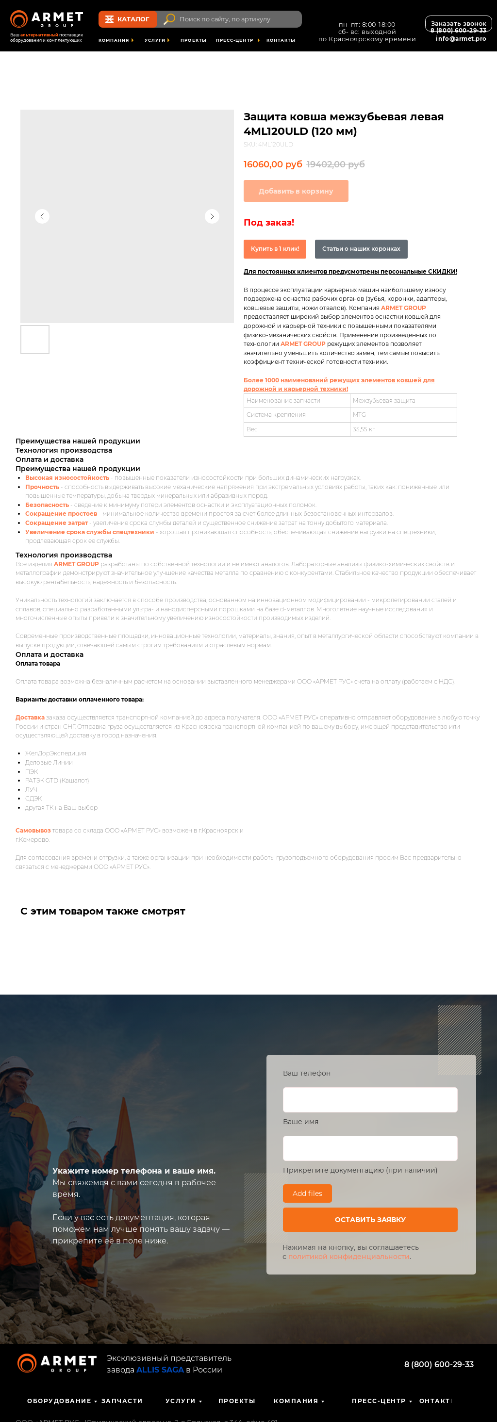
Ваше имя (300, 1121)
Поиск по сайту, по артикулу (225, 19)
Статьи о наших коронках (361, 248)
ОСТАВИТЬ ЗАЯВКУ (370, 1219)
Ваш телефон (307, 1073)
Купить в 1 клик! (275, 248)
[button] (458, 24)
